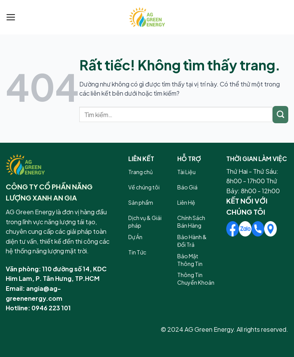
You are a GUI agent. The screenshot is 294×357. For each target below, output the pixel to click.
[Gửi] (280, 114)
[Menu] (11, 17)
